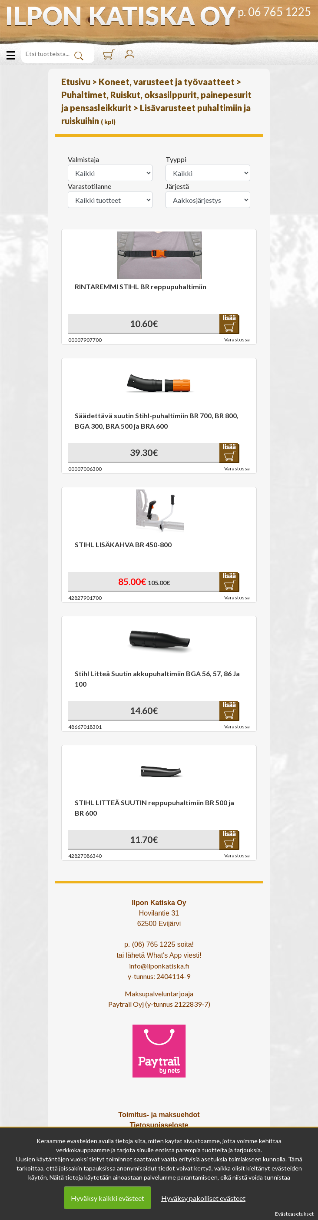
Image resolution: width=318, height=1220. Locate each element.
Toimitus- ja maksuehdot (158, 1114)
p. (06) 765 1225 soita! (159, 944)
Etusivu (76, 81)
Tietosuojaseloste (159, 1125)
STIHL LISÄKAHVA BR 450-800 (123, 544)
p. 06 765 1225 (274, 12)
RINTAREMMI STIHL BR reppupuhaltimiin (140, 286)
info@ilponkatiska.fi (159, 966)
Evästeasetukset (294, 1213)
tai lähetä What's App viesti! (158, 955)
